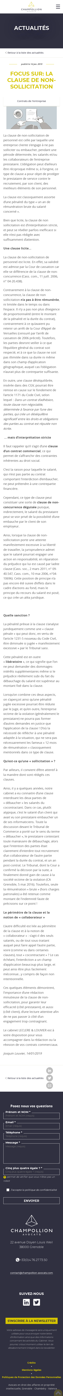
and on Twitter (36, 1302)
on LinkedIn (26, 1302)
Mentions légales (31, 1369)
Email (10, 1122)
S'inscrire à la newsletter (32, 1321)
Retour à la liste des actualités (26, 53)
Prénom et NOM (17, 1112)
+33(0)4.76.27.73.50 (33, 1260)
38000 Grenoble (31, 1247)
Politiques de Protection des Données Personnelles (31, 1377)
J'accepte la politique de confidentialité (34, 1190)
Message (12, 1142)
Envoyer (31, 1200)
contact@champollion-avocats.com (31, 1273)
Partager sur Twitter (49, 1078)
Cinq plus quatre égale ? (23, 1168)
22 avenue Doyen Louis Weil (31, 1242)
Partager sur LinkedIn (49, 1070)
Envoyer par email (49, 1085)
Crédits (31, 1362)
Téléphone (13, 1132)
